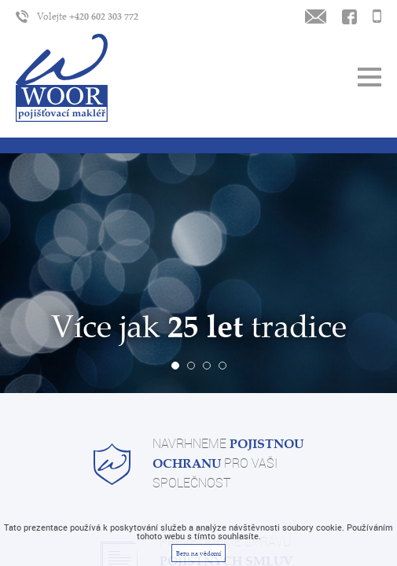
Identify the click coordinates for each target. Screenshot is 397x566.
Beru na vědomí (198, 554)
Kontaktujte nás (349, 16)
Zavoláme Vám (377, 16)
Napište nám (315, 16)
